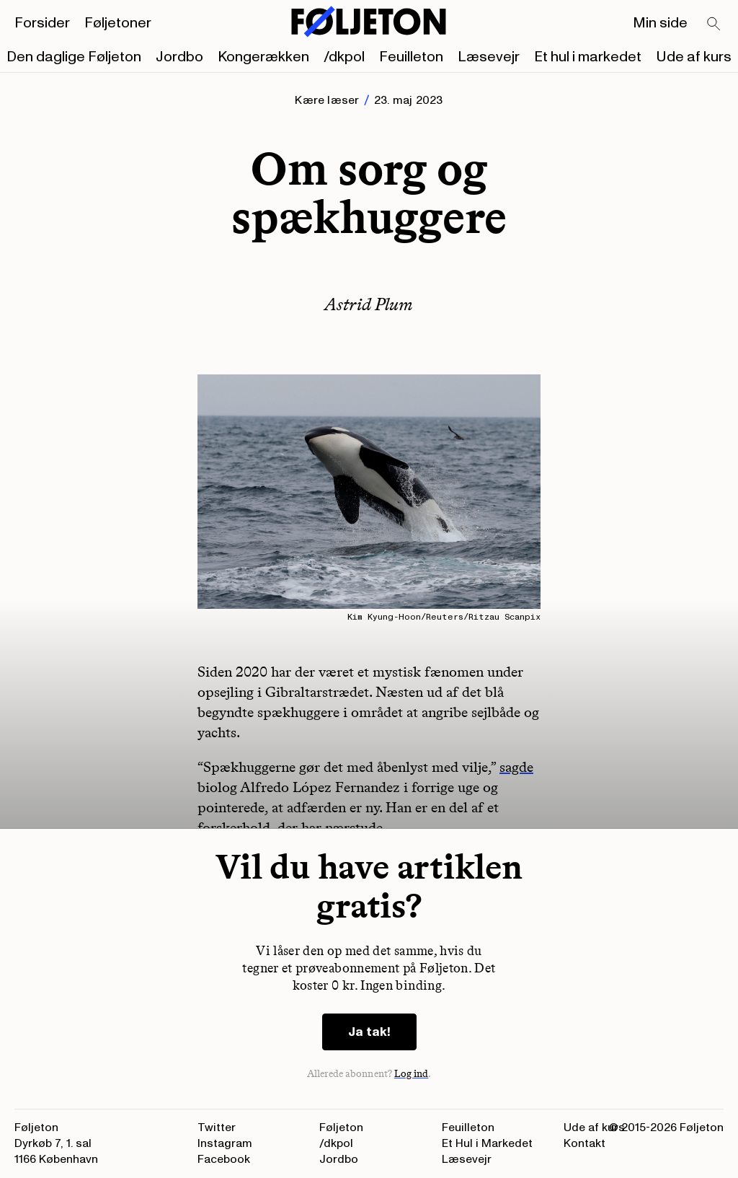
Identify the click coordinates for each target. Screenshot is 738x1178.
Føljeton (341, 1127)
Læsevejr (489, 57)
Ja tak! (369, 1032)
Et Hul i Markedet (487, 1143)
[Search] (714, 24)
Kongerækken (263, 57)
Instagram (224, 1143)
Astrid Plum (368, 304)
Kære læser (327, 100)
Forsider (42, 23)
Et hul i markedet (587, 57)
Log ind (411, 1074)
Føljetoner (117, 23)
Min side (660, 23)
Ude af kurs (694, 57)
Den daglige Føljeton (73, 57)
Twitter (216, 1127)
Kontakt (584, 1143)
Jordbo (179, 57)
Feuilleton (411, 57)
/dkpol (344, 57)
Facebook (223, 1159)
